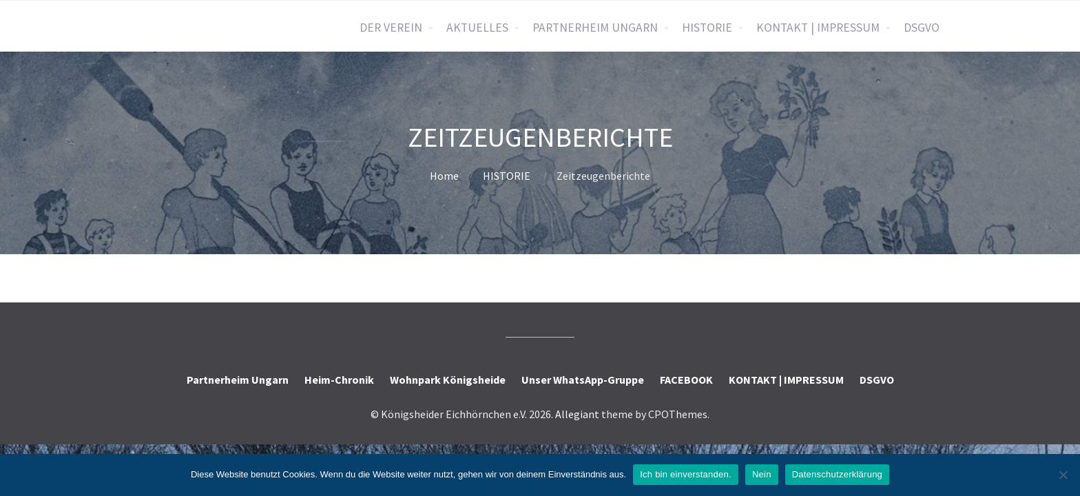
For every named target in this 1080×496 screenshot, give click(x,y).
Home (444, 176)
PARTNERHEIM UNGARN (595, 27)
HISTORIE (707, 27)
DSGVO (921, 27)
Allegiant (577, 414)
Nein (761, 474)
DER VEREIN (391, 27)
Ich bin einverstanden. (685, 474)
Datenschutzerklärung (837, 474)
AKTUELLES (477, 27)
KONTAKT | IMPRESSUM (818, 27)
